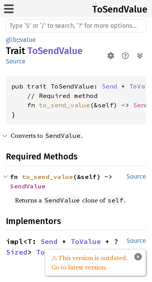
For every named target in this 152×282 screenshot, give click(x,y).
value (28, 39)
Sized (16, 252)
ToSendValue (119, 9)
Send (109, 86)
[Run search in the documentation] (76, 26)
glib (11, 39)
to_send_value (64, 105)
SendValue (28, 186)
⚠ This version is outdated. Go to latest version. (89, 262)
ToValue (86, 241)
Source (16, 61)
